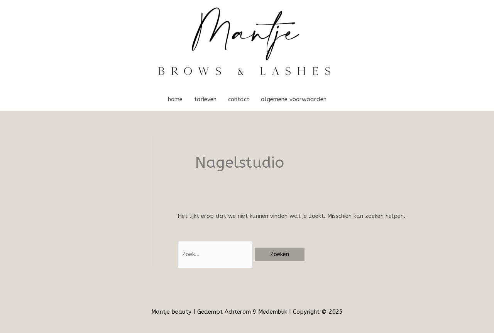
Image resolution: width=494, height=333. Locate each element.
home (175, 99)
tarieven (205, 99)
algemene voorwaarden (294, 99)
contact (238, 99)
